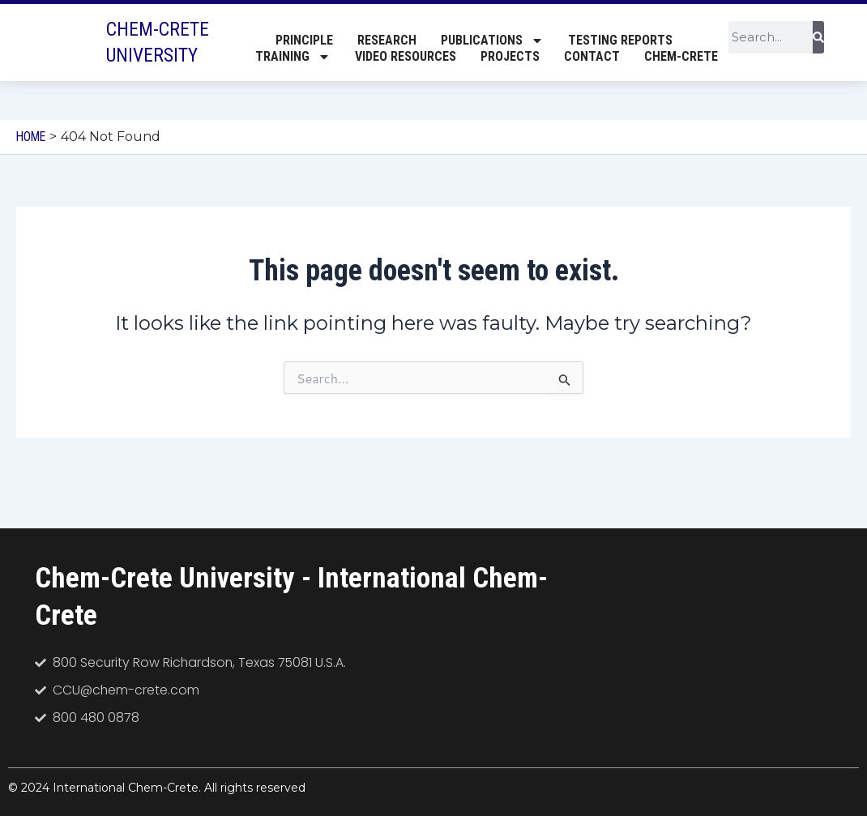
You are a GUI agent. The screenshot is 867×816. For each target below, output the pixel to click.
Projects (510, 57)
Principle (304, 41)
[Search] (818, 38)
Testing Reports (620, 41)
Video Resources (405, 57)
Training (293, 57)
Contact (592, 57)
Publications (492, 41)
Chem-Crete (681, 57)
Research (386, 41)
